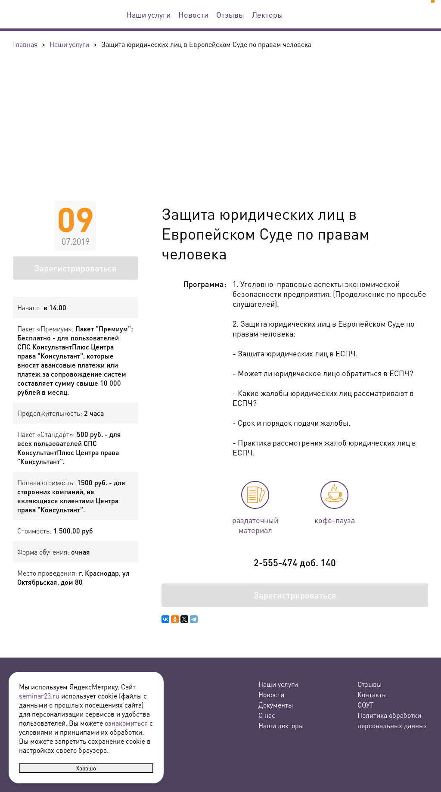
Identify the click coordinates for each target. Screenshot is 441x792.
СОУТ (365, 704)
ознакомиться (126, 722)
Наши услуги (148, 14)
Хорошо (86, 768)
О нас (266, 715)
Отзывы (230, 14)
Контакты (372, 694)
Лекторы (267, 14)
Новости (193, 14)
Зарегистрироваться (75, 268)
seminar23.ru (39, 695)
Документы (275, 704)
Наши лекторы (281, 725)
